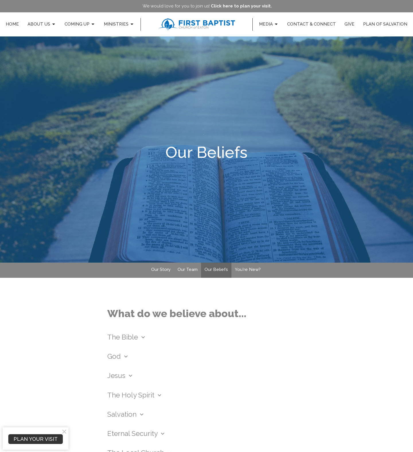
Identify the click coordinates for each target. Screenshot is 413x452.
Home (12, 24)
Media (268, 24)
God (118, 356)
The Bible (127, 337)
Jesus (120, 375)
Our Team (188, 269)
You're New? (248, 269)
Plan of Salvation (385, 24)
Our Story (161, 269)
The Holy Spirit (135, 395)
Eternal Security (136, 433)
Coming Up (80, 24)
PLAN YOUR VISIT (35, 439)
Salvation (126, 414)
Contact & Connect (311, 24)
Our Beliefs (216, 269)
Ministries (119, 24)
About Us (42, 24)
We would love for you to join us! (207, 6)
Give (349, 24)
